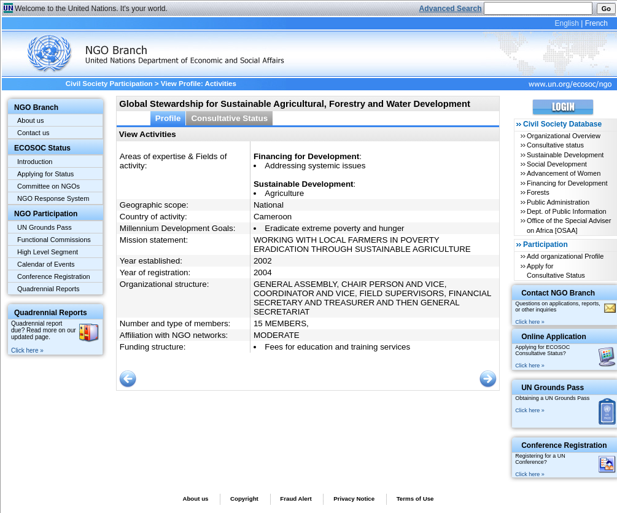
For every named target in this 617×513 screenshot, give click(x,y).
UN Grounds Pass (44, 227)
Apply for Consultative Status (556, 270)
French (596, 23)
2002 (263, 260)
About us (30, 120)
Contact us (33, 132)
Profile (168, 118)
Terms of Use (415, 498)
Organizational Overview (563, 135)
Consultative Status (229, 118)
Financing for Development (567, 183)
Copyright (244, 498)
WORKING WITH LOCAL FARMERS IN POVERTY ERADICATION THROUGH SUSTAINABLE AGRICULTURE (362, 244)
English (566, 23)
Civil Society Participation (109, 83)
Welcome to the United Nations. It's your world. (91, 8)
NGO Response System (53, 198)
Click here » (27, 350)
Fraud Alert (295, 498)
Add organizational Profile (565, 256)
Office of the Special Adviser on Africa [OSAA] (569, 225)
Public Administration (558, 202)
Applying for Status (45, 174)
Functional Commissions (54, 239)
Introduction (34, 161)
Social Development (557, 164)
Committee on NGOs (48, 186)
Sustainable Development (565, 155)
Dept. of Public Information (567, 211)
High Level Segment (47, 252)
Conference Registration (53, 276)
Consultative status (555, 145)
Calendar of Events (46, 264)
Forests (538, 192)
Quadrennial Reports (48, 288)
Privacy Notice (353, 498)
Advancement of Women (563, 173)
